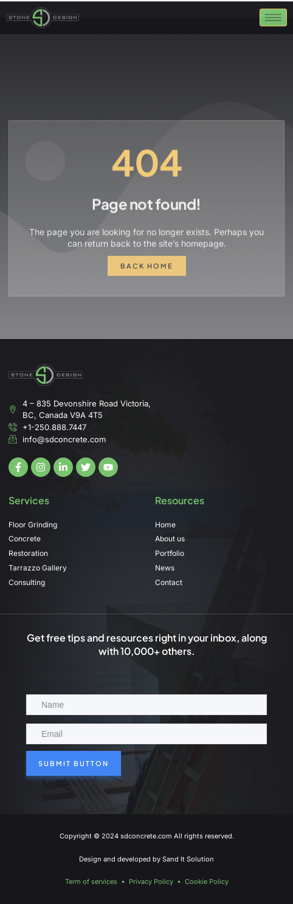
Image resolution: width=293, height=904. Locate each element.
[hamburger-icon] (273, 22)
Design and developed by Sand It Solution (146, 859)
